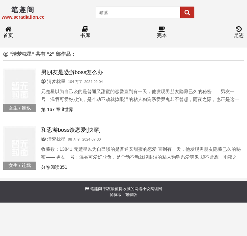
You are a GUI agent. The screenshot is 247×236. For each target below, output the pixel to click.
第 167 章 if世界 (57, 109)
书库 (85, 32)
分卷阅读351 (54, 167)
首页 (8, 32)
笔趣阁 (96, 189)
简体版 (116, 194)
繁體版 (131, 194)
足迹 (239, 32)
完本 (162, 32)
